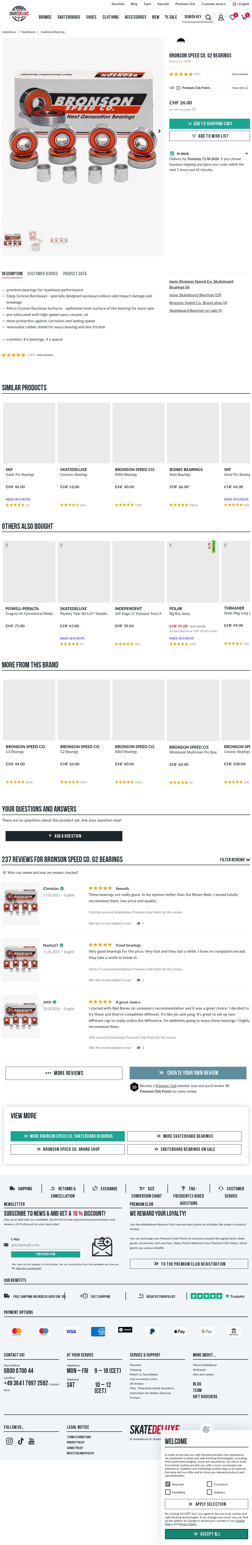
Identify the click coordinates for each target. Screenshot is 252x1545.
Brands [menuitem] (45, 17)
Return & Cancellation (144, 1374)
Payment (135, 1365)
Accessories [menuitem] (136, 17)
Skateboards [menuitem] (68, 17)
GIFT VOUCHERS (205, 1397)
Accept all (207, 1534)
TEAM (197, 1390)
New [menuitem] (155, 17)
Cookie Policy (75, 1448)
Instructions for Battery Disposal (150, 1393)
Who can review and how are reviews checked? (40, 872)
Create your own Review (188, 1073)
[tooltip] (246, 87)
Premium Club (166, 1086)
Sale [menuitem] (171, 17)
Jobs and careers (203, 1374)
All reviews (136, 1383)
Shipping (20, 1189)
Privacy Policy (76, 1442)
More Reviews (64, 1073)
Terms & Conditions (79, 1437)
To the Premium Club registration (189, 1264)
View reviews (240, 74)
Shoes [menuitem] (91, 17)
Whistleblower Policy (80, 1453)
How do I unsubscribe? (28, 1268)
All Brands (199, 1370)
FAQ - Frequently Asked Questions (188, 1196)
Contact (135, 1397)
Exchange (105, 1189)
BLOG (197, 1384)
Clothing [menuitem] (110, 17)
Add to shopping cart (210, 124)
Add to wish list (210, 136)
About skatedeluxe (205, 1365)
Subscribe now (45, 1254)
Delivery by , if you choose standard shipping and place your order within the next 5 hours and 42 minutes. (209, 161)
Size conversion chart (143, 1379)
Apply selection (206, 1504)
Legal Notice (78, 1427)
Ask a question (64, 836)
